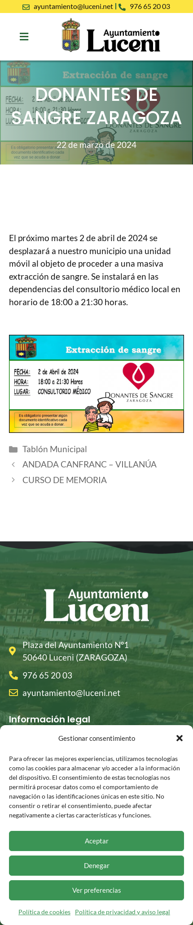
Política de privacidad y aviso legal (122, 912)
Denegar (97, 865)
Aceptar (97, 841)
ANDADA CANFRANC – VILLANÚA (89, 464)
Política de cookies (44, 912)
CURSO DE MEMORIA (64, 480)
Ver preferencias (96, 890)
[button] (179, 738)
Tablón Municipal (54, 449)
